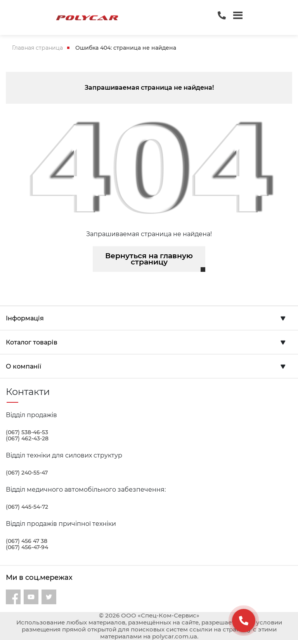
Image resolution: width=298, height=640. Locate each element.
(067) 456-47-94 (27, 547)
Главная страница (37, 47)
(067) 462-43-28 (27, 438)
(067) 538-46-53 (27, 432)
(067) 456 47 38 (26, 541)
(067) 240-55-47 (27, 473)
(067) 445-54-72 (27, 507)
